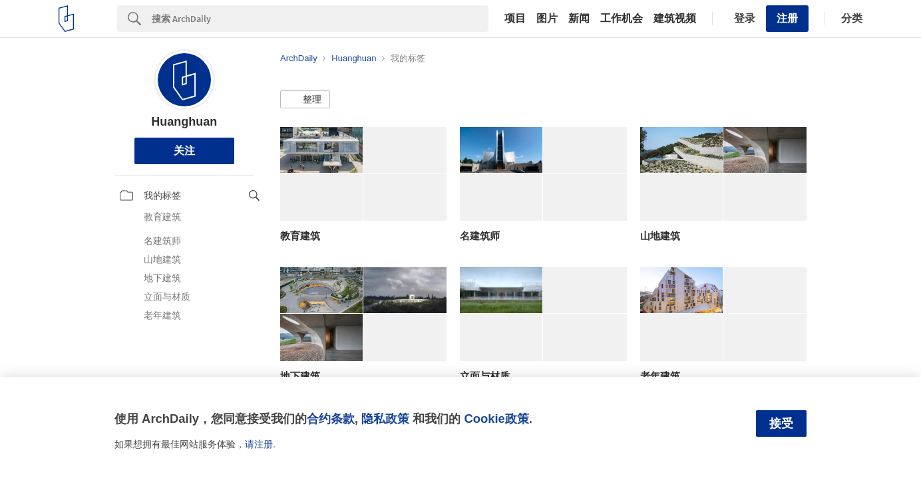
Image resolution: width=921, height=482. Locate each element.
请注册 (259, 444)
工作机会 (621, 18)
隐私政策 (385, 418)
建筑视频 (674, 18)
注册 (787, 18)
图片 (547, 18)
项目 (515, 18)
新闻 (579, 18)
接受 (781, 423)
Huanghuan (184, 121)
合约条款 (331, 418)
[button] (305, 99)
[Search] (320, 18)
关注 (184, 150)
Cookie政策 (496, 418)
